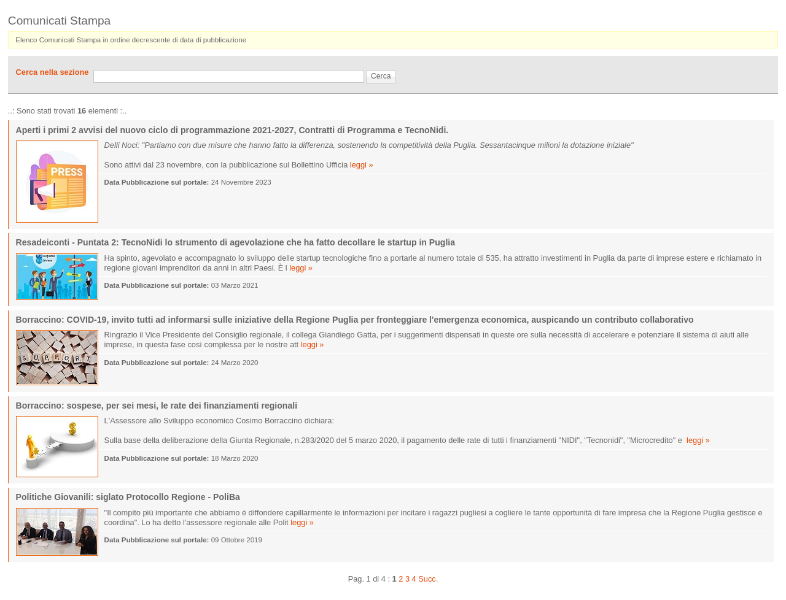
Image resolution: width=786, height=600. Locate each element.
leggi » (361, 164)
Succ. (428, 578)
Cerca (381, 76)
